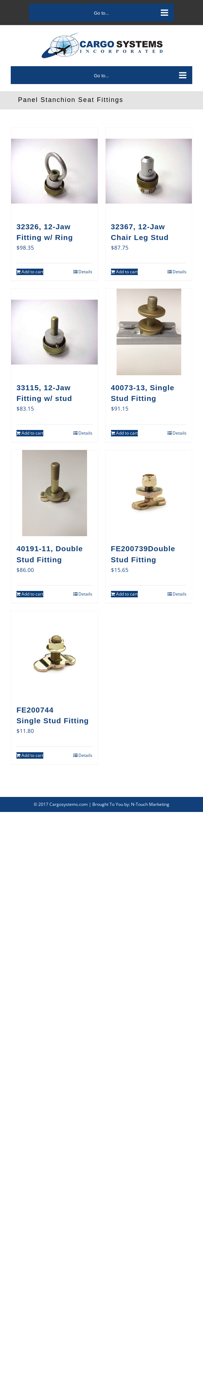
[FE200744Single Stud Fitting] (54, 654)
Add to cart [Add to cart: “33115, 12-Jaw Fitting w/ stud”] (32, 433)
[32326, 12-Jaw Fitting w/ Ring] (54, 171)
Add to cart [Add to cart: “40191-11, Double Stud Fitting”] (32, 594)
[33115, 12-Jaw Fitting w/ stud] (54, 332)
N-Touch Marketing (150, 804)
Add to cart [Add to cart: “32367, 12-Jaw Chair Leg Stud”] (127, 272)
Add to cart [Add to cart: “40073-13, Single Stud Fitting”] (127, 433)
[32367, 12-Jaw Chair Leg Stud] (149, 171)
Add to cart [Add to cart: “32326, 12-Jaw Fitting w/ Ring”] (32, 272)
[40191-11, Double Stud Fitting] (54, 493)
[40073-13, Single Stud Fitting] (149, 332)
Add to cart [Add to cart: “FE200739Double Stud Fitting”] (127, 594)
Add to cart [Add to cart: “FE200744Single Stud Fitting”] (32, 755)
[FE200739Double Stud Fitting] (149, 493)
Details (85, 272)
